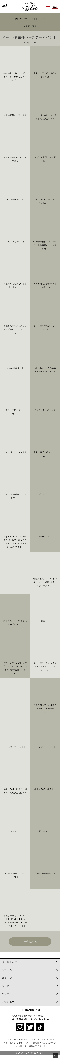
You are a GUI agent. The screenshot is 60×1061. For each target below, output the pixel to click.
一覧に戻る (30, 941)
